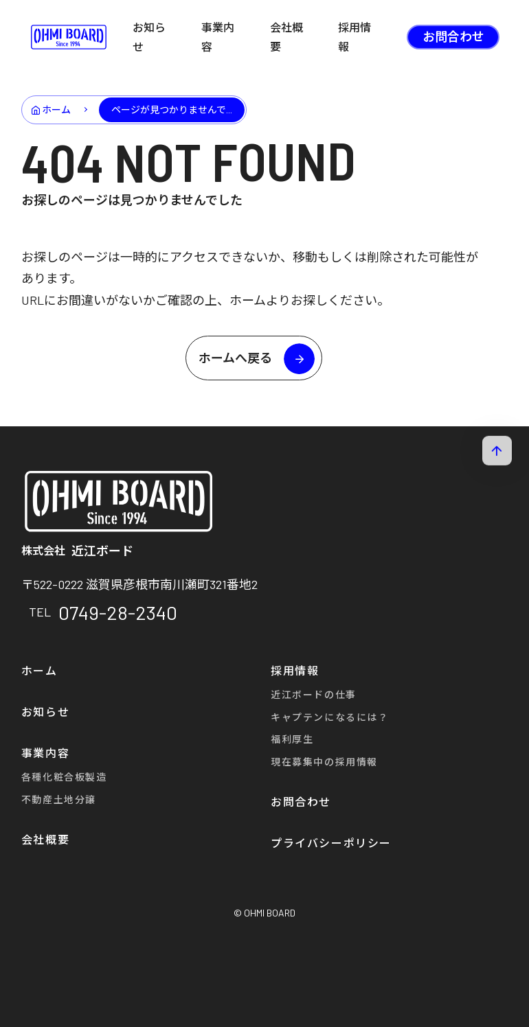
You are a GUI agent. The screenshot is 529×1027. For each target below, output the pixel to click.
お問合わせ (453, 36)
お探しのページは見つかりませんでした (132, 199)
